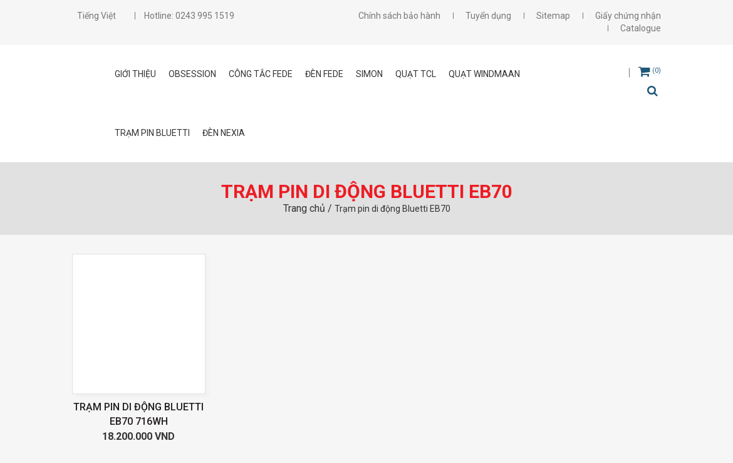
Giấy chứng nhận (628, 16)
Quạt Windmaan (484, 74)
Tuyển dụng (488, 16)
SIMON (369, 74)
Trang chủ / (309, 208)
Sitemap (553, 16)
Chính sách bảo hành (399, 16)
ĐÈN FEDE (324, 74)
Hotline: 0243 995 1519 (189, 16)
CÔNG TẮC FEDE (261, 74)
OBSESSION (192, 74)
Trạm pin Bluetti (152, 133)
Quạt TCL (415, 74)
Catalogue (640, 28)
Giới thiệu (135, 74)
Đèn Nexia (223, 133)
